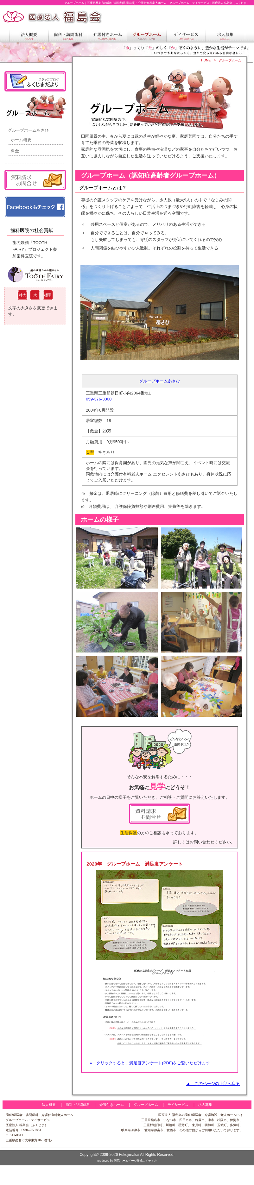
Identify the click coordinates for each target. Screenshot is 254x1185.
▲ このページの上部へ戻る (213, 1083)
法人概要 (49, 1104)
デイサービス (178, 1104)
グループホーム (230, 60)
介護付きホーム (111, 1104)
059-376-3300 (98, 399)
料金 (15, 150)
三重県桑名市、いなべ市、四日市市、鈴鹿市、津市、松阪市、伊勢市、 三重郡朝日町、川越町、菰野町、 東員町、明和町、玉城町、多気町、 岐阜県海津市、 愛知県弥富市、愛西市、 (182, 1125)
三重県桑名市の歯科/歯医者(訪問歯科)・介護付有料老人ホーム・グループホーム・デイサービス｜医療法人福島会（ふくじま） (168, 2)
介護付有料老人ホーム (57, 1115)
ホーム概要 (21, 139)
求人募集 (205, 1104)
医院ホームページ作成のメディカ (135, 1160)
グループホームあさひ (159, 381)
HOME (206, 60)
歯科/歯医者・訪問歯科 (22, 1115)
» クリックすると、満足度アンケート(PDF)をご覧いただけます (150, 1063)
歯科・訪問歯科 (78, 1104)
